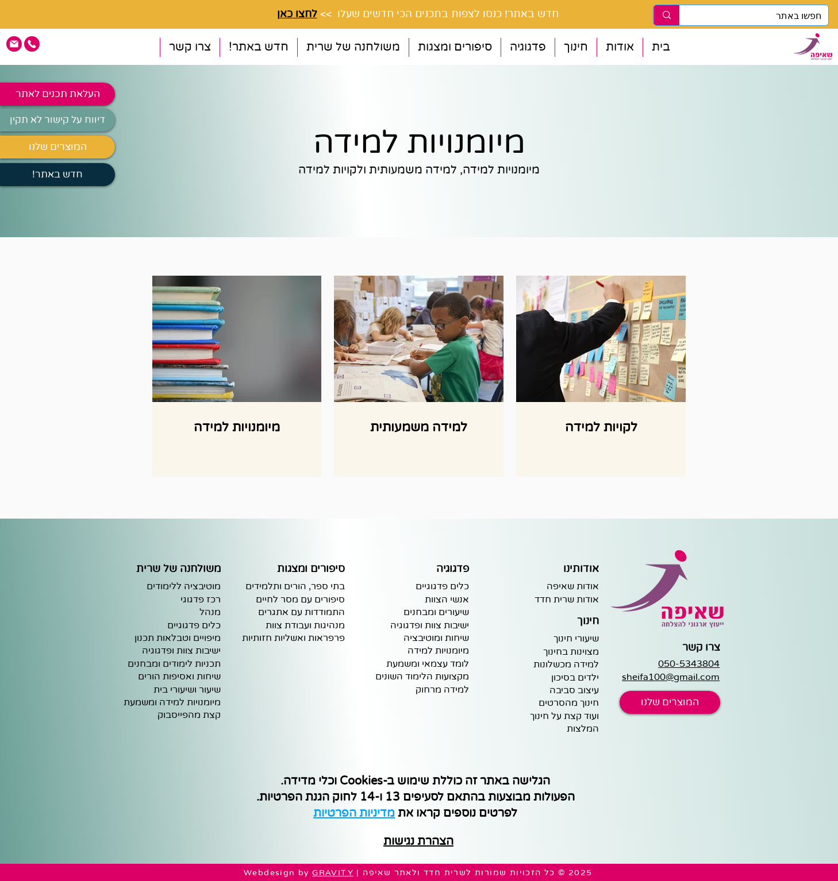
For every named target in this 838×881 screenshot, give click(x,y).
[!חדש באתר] (57, 174)
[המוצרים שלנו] (57, 147)
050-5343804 (689, 664)
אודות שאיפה (573, 586)
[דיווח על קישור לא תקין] (57, 120)
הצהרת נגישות (418, 841)
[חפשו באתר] (762, 16)
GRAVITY (332, 873)
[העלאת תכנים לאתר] (57, 94)
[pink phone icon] (32, 44)
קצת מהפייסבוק (189, 715)
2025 (580, 873)
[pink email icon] (14, 44)
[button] (620, 47)
